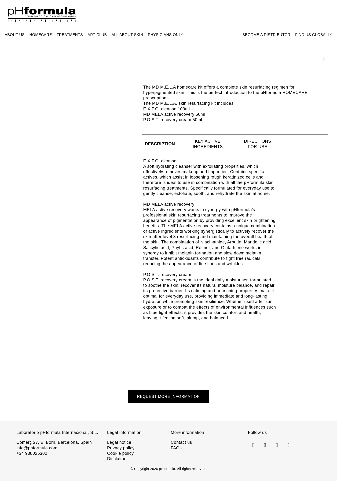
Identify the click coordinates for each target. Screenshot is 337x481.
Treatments (70, 35)
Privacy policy (121, 448)
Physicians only (165, 35)
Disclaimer (117, 458)
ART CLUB (97, 35)
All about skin (127, 35)
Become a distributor (266, 35)
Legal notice (119, 442)
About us (15, 35)
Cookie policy (120, 453)
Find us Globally (313, 35)
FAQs (176, 448)
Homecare (40, 35)
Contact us (181, 442)
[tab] (160, 144)
